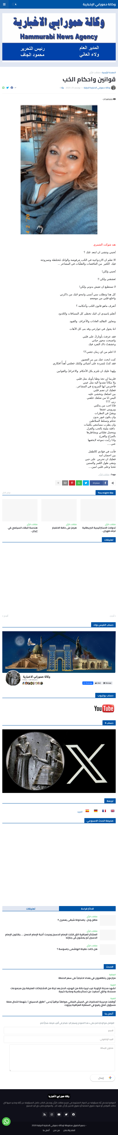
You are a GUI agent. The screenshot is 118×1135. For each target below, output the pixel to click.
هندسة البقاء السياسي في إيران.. (22, 529)
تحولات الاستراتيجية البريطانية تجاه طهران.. (99, 529)
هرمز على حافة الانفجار (64, 527)
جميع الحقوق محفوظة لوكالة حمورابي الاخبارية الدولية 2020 (58, 1125)
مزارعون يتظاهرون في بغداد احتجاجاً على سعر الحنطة (87, 978)
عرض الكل (6, 492)
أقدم (6, 616)
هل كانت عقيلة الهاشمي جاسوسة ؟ (77, 949)
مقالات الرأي (94, 72)
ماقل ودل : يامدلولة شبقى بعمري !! (77, 920)
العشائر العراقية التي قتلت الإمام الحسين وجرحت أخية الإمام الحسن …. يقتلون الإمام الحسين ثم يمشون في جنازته (51, 936)
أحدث (112, 616)
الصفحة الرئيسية (109, 72)
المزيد (79, 812)
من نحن (56, 1130)
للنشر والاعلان (69, 1130)
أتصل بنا (46, 1130)
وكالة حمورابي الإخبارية (99, 4)
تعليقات (30, 908)
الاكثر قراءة (87, 908)
